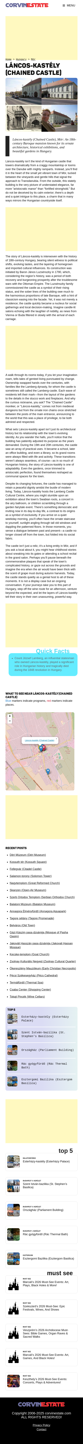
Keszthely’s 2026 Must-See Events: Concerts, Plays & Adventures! (45, 1381)
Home (8, 59)
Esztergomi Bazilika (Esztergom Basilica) (48, 1258)
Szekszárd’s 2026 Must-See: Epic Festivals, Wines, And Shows (44, 1308)
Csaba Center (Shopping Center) (30, 989)
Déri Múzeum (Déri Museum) (28, 854)
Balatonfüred (29, 1158)
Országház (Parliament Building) (47, 1050)
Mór (33, 59)
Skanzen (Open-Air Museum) (28, 890)
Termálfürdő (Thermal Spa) (26, 982)
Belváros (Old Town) (22, 925)
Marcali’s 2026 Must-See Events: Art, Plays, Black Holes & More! (46, 1283)
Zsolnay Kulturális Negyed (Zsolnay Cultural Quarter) (43, 961)
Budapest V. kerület (32, 1181)
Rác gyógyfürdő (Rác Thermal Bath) (45, 1234)
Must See (27, 1279)
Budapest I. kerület (32, 1231)
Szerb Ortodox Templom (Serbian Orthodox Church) (42, 897)
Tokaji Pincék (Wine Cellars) (27, 996)
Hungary (21, 59)
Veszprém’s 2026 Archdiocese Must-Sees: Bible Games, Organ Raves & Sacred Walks (45, 1333)
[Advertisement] (41, 38)
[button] (48, 771)
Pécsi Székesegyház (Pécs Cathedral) (34, 975)
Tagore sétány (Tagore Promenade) (32, 918)
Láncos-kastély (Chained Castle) (39, 740)
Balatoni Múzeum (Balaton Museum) (32, 904)
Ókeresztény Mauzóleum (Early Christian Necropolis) (43, 968)
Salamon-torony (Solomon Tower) (31, 876)
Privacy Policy (41, 1425)
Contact (41, 1429)
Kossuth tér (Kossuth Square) (28, 862)
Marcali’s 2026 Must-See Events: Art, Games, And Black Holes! (46, 1356)
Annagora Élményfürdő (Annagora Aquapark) (38, 911)
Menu (69, 5)
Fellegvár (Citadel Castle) (26, 869)
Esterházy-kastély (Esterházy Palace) (46, 1161)
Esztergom (28, 1255)
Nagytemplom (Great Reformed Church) (35, 883)
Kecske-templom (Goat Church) (29, 954)
